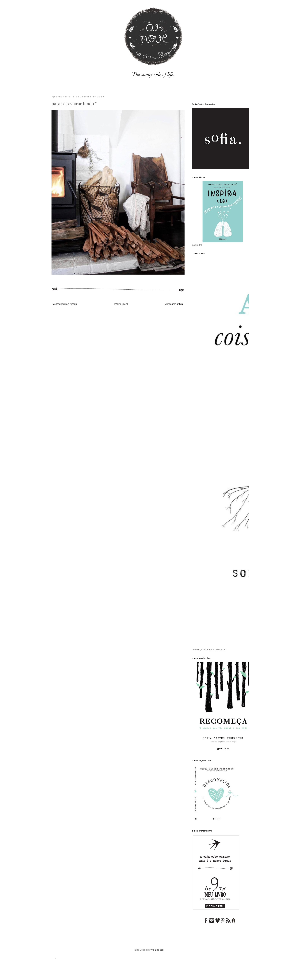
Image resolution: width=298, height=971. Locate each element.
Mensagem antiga (174, 304)
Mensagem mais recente (64, 304)
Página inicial (121, 304)
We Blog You (157, 950)
